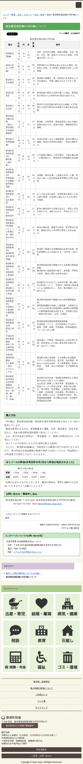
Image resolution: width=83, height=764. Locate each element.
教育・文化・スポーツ (21, 14)
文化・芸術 (39, 14)
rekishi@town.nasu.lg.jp (49, 504)
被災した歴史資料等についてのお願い (23, 573)
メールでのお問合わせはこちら (27, 552)
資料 (49, 14)
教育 (7, 518)
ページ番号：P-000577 (69, 33)
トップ (6, 14)
